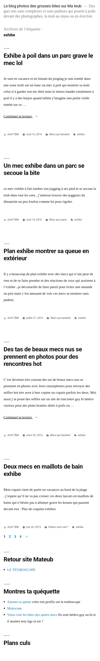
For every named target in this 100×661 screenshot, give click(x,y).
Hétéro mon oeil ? (58, 527)
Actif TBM (13, 134)
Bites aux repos (58, 219)
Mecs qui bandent (59, 134)
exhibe (81, 134)
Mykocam (14, 608)
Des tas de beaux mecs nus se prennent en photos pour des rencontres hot (43, 356)
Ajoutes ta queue (19, 602)
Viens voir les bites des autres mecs (32, 614)
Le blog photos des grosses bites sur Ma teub (42, 6)
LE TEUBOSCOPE (21, 569)
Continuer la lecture (21, 116)
